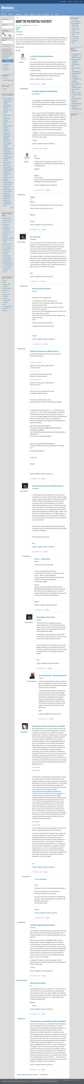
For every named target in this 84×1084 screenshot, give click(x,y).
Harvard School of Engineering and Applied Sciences (15, 1081)
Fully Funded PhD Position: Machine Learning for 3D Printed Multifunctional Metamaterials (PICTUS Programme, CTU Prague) (7, 105)
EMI (4, 292)
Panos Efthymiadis (21, 980)
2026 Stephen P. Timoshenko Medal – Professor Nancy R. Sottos (7, 189)
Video (56, 14)
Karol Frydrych (31, 681)
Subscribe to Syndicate (71, 117)
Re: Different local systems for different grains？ (48, 486)
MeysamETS (21, 1018)
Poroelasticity (7, 246)
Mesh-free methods (8, 238)
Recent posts (63, 1)
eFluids (5, 310)
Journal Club (75, 36)
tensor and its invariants (6, 268)
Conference (46, 14)
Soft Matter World (8, 306)
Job (52, 14)
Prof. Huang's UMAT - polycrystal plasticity (53, 675)
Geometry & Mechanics (6, 225)
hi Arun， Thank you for (42, 559)
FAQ (73, 43)
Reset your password (6, 69)
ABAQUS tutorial (7, 220)
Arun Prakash (21, 242)
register (38, 79)
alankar (21, 62)
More (12, 208)
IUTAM (5, 298)
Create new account (6, 65)
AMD (4, 282)
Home (17, 17)
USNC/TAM (6, 308)
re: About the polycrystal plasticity (41, 56)
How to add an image (75, 29)
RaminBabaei (24, 89)
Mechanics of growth (6, 235)
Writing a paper (7, 262)
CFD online (6, 290)
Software (32, 14)
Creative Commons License (45, 1080)
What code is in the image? (6, 39)
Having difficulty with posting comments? (76, 25)
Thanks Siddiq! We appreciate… (76, 55)
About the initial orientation (41, 289)
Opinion (26, 14)
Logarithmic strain (8, 232)
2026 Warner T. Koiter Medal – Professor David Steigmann (7, 196)
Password (4, 25)
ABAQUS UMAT (7, 218)
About (70, 1)
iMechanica (7, 7)
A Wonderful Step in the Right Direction (76, 61)
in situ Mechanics (7, 266)
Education (10, 14)
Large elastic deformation (6, 229)
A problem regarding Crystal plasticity (44, 91)
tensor (5, 272)
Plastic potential (7, 244)
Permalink (43, 84)
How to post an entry (76, 33)
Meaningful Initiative (75, 101)
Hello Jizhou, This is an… (75, 106)
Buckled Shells (7, 288)
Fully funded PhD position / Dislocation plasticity (7, 128)
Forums (5, 78)
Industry (39, 14)
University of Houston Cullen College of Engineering (44, 1081)
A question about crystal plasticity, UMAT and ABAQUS (48, 1021)
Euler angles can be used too (46, 617)
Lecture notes (75, 38)
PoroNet (5, 302)
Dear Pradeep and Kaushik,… (76, 74)
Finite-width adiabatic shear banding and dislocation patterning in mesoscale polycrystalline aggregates (7, 139)
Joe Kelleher (24, 732)
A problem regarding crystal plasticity (42, 925)
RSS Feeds (74, 40)
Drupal (65, 1080)
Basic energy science (6, 285)
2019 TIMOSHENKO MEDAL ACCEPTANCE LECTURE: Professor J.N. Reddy (7, 119)
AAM (4, 280)
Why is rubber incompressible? (7, 258)
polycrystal (19, 32)
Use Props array (35, 237)
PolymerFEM (6, 300)
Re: (35, 156)
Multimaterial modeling (38, 983)
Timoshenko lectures (6, 253)
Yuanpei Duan (24, 25)
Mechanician (18, 14)
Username (4, 19)
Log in (32, 79)
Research (3, 14)
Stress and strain (7, 248)
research (18, 27)
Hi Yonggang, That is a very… (76, 79)
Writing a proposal (8, 264)
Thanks (32, 197)
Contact (75, 1)
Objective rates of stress (7, 241)
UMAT (17, 29)
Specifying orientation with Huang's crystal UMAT (48, 726)
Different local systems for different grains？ (44, 351)
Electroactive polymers (6, 295)
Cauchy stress (6, 222)
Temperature (6, 250)
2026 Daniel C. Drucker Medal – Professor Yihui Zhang (7, 203)
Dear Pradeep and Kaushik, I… (76, 85)
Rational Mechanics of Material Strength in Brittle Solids (8, 182)
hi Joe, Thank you (40, 879)
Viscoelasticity (7, 256)
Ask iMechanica (76, 21)
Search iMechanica (8, 80)
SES (4, 304)
